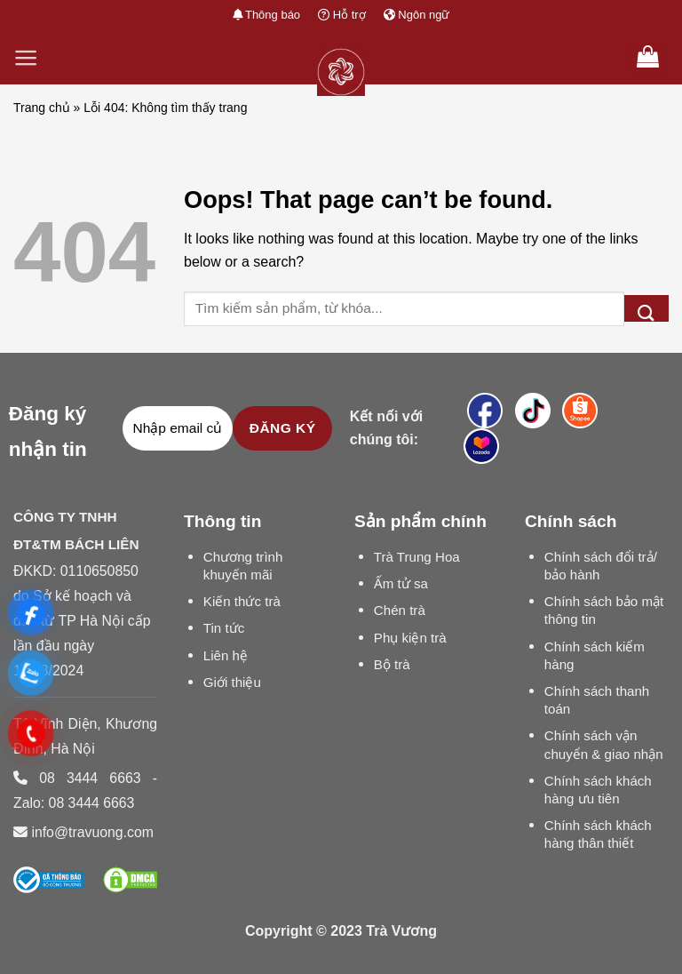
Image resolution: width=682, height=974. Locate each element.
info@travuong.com (92, 832)
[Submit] (646, 308)
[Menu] (26, 58)
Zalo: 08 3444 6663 (73, 802)
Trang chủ (41, 107)
